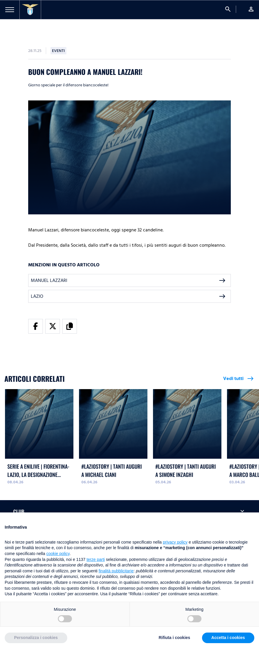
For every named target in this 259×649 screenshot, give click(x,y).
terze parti (96, 559)
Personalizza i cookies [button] (36, 637)
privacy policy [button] (175, 542)
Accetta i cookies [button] (228, 637)
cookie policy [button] (58, 553)
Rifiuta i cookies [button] (174, 637)
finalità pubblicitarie (116, 571)
